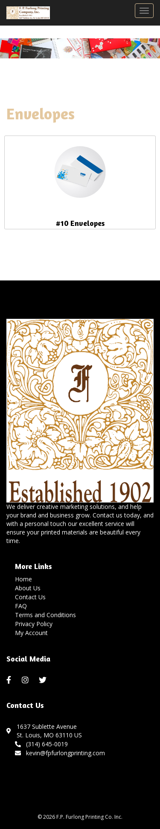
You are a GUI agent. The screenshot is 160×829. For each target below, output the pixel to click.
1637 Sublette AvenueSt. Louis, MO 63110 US (49, 730)
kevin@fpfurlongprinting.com (60, 753)
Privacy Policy (33, 624)
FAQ (21, 606)
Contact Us (30, 597)
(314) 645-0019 (41, 744)
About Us (28, 588)
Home (23, 579)
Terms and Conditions (45, 615)
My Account (31, 633)
